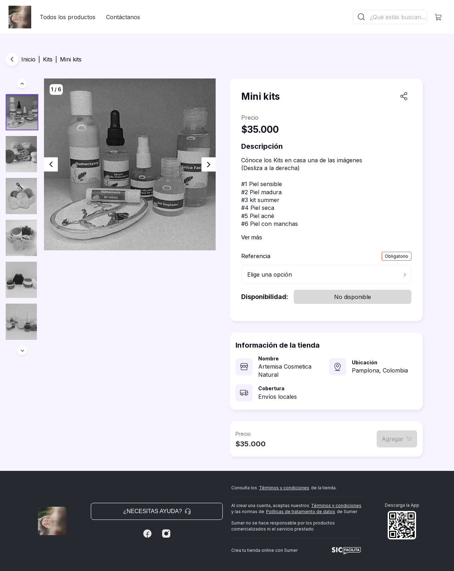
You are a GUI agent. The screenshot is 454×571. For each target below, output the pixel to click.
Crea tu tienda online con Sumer (264, 550)
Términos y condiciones (284, 487)
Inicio (28, 59)
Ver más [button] (251, 237)
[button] (438, 17)
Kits (47, 59)
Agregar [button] (397, 438)
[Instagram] (166, 533)
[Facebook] (147, 533)
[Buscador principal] (398, 17)
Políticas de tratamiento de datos (300, 511)
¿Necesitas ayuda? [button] (156, 511)
